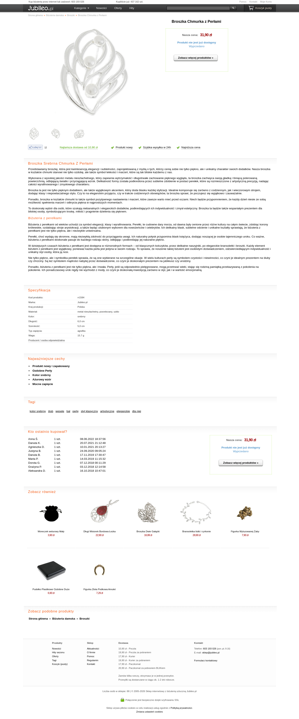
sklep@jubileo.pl (211, 652)
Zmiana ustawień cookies (149, 711)
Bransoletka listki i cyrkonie (196, 531)
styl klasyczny (89, 411)
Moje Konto (266, 1)
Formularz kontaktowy (205, 660)
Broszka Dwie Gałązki (148, 531)
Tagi (54, 660)
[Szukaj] (198, 8)
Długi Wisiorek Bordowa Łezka (99, 531)
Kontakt (253, 1)
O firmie (91, 652)
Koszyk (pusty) (60, 664)
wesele (60, 411)
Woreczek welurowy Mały (51, 531)
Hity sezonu (58, 652)
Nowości (101, 8)
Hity (131, 8)
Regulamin (92, 660)
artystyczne (107, 411)
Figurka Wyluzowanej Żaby (245, 531)
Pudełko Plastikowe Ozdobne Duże (51, 589)
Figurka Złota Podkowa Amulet (99, 589)
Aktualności (93, 648)
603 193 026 (209, 648)
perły (76, 411)
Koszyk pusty (263, 8)
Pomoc (243, 1)
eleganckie (123, 411)
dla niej (136, 411)
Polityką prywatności (181, 708)
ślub (50, 411)
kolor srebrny (38, 411)
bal (68, 411)
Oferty (118, 8)
